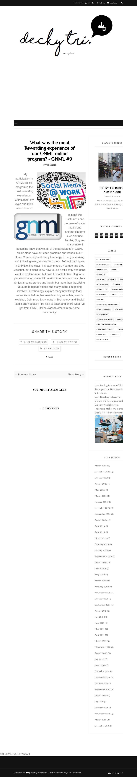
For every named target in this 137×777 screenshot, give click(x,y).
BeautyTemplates (39, 772)
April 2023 (100, 532)
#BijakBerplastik (103, 264)
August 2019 (101, 696)
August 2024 (101, 520)
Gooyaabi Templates (71, 772)
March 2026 (101, 466)
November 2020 (103, 647)
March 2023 (101, 538)
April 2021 (99, 635)
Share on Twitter (67, 342)
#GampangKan (102, 284)
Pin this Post (51, 349)
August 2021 (101, 611)
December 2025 (102, 472)
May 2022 (100, 575)
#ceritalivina (101, 269)
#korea (114, 294)
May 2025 (100, 490)
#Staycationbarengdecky (106, 324)
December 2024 (102, 508)
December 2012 (102, 726)
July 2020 (99, 659)
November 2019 (102, 677)
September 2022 (103, 556)
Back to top (115, 773)
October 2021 (101, 599)
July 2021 (99, 617)
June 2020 (100, 665)
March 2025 (101, 496)
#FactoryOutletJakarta (106, 279)
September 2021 (102, 605)
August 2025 (101, 484)
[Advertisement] (68, 97)
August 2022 (101, 563)
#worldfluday (102, 339)
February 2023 (102, 544)
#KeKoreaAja (101, 289)
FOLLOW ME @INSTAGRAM (15, 754)
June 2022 (99, 569)
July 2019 (99, 702)
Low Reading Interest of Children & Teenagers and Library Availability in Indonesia (112, 389)
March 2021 (100, 641)
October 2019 (101, 683)
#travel (121, 329)
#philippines (120, 309)
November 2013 (102, 714)
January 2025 (101, 502)
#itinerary (117, 284)
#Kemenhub (101, 294)
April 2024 (100, 526)
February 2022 (102, 587)
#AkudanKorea (102, 259)
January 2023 (101, 550)
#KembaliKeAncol (118, 289)
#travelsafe (101, 334)
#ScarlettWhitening (104, 319)
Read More (112, 208)
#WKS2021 (114, 334)
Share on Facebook (35, 342)
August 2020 (101, 653)
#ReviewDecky (102, 314)
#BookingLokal (121, 264)
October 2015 (101, 708)
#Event (114, 269)
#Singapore (122, 319)
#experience (101, 274)
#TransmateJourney (105, 329)
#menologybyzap (103, 309)
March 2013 (100, 720)
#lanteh (99, 299)
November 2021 (102, 593)
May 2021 (99, 629)
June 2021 (99, 623)
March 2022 (101, 581)
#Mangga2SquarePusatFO (107, 304)
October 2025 (101, 478)
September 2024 (103, 514)
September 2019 (102, 690)
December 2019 (102, 671)
